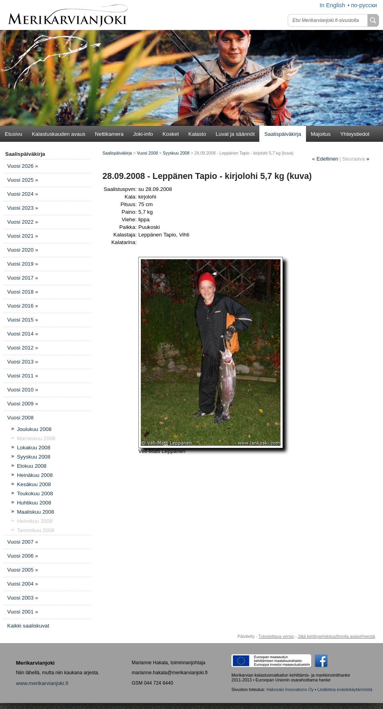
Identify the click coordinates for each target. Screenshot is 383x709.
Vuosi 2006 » (22, 556)
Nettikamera (109, 134)
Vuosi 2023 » (22, 208)
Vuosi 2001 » (22, 612)
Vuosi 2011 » (22, 376)
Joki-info (143, 134)
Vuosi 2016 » (22, 306)
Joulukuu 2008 (34, 429)
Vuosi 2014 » (22, 334)
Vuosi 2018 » (22, 292)
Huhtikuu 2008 (34, 503)
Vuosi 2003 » (22, 598)
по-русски (364, 5)
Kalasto (197, 134)
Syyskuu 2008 (33, 457)
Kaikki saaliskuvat (28, 626)
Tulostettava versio (276, 636)
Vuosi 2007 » (22, 542)
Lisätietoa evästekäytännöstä (345, 689)
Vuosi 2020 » (22, 250)
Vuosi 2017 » (22, 278)
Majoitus (321, 134)
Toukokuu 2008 (35, 493)
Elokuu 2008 (31, 466)
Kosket (170, 134)
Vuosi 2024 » (22, 194)
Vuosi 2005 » (22, 570)
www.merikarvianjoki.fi (42, 683)
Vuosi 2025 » (22, 180)
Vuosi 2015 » (22, 320)
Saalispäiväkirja (282, 134)
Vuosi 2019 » (22, 264)
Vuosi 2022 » (22, 222)
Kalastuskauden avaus (58, 134)
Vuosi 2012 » (22, 348)
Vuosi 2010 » (22, 390)
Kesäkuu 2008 (34, 484)
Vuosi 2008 (20, 418)
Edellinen (325, 159)
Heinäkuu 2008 (35, 475)
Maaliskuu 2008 (35, 512)
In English (332, 5)
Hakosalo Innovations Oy (290, 689)
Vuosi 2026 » (22, 166)
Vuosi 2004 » (22, 584)
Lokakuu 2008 (33, 448)
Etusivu (13, 134)
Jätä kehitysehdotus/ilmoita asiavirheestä (336, 636)
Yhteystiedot (354, 134)
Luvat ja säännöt (235, 134)
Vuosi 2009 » (22, 404)
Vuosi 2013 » (22, 362)
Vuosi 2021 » (22, 236)
